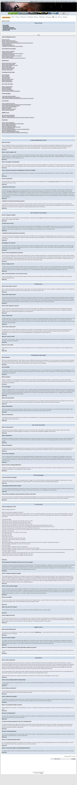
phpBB (42, 772)
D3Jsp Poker (24, 17)
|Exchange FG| (42, 1)
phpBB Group (38, 632)
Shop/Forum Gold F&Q (8, 27)
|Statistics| (36, 1)
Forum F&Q (6, 25)
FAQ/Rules (30, 17)
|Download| (48, 1)
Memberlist (42, 17)
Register (13, 1)
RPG (13, 17)
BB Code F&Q (6, 30)
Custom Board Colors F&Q (9, 28)
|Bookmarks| (65, 1)
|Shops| (57, 1)
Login (10, 1)
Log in (60, 17)
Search (36, 17)
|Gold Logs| (53, 1)
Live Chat (54, 17)
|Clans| (70, 1)
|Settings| (74, 1)
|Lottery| (61, 1)
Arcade (18, 17)
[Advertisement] (38, 766)
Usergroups (48, 17)
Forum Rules (6, 26)
